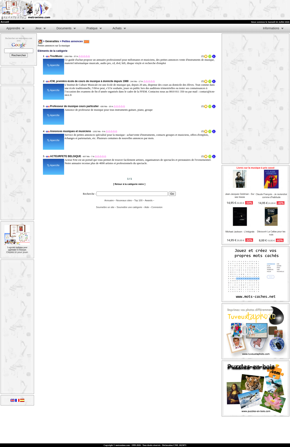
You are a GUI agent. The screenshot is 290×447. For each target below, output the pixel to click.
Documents (63, 28)
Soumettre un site (105, 207)
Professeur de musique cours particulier (74, 106)
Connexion (156, 207)
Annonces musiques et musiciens (70, 131)
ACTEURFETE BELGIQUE (65, 156)
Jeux (38, 28)
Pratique (92, 28)
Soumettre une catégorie (129, 207)
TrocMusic (56, 56)
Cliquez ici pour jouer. (17, 252)
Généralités (52, 41)
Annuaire (109, 200)
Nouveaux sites (124, 200)
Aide (146, 207)
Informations (271, 28)
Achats (117, 28)
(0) (202, 56)
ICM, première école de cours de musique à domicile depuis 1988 (89, 81)
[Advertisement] (237, 10)
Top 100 (138, 200)
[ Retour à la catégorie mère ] (129, 184)
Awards (148, 200)
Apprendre (13, 28)
